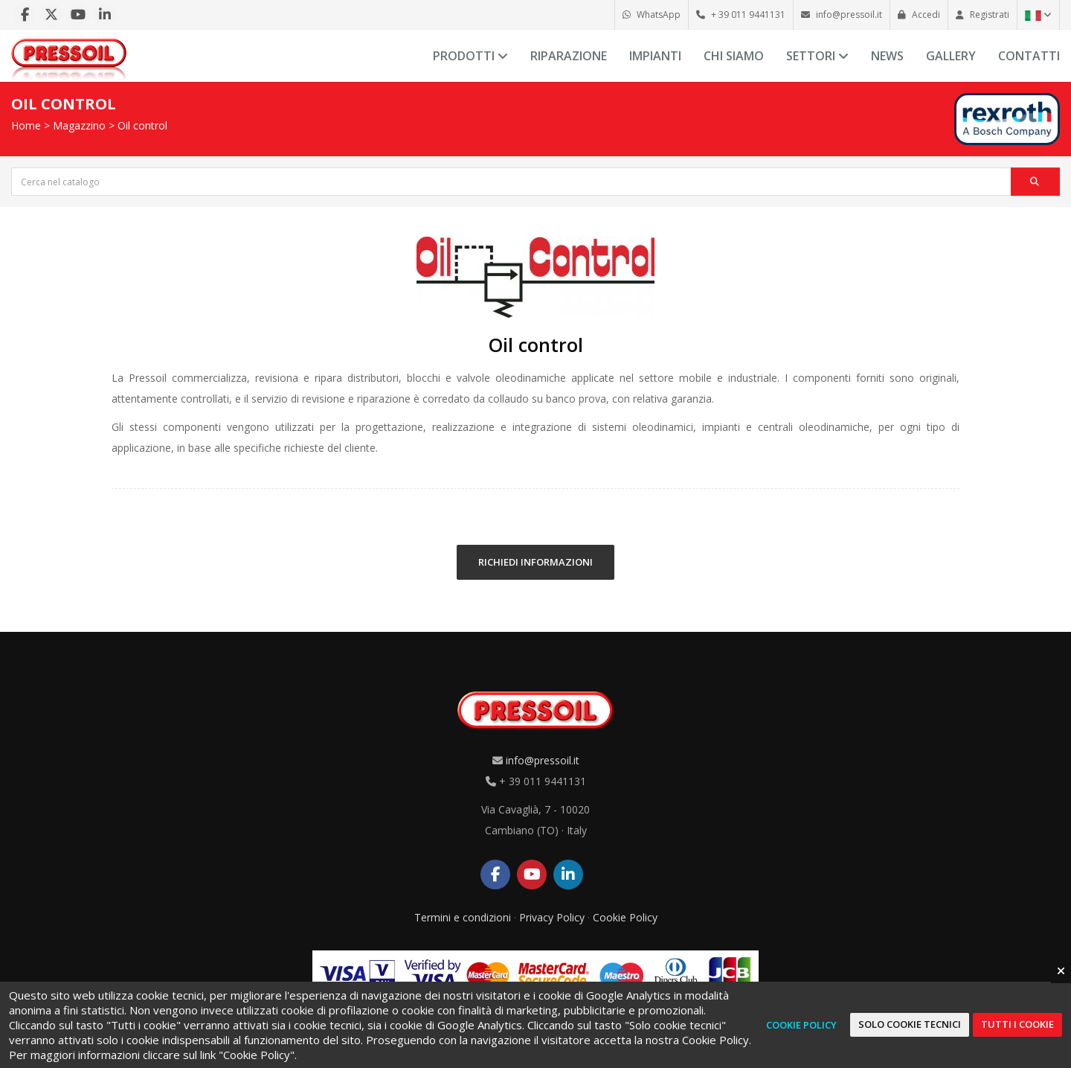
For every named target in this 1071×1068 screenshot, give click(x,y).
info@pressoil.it (542, 760)
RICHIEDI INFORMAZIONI (535, 562)
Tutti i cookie (1017, 1024)
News (887, 56)
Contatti (1029, 56)
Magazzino (79, 125)
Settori (817, 56)
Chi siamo (734, 56)
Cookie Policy (625, 917)
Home (26, 125)
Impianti (655, 56)
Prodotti (470, 56)
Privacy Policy (552, 917)
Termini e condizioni (462, 917)
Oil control (142, 125)
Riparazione (568, 56)
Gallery (951, 56)
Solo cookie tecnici (909, 1024)
